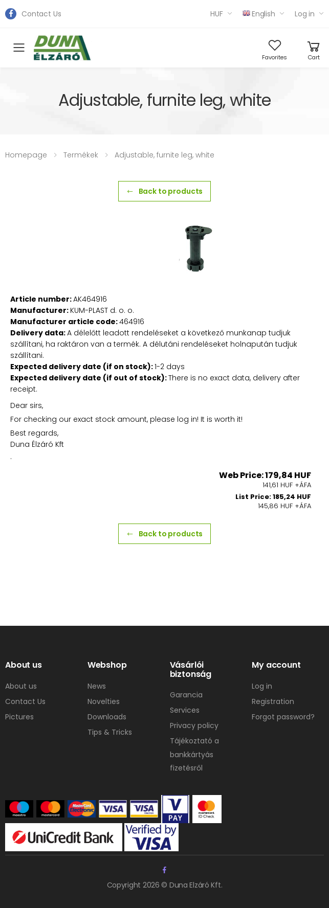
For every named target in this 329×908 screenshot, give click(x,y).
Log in (305, 14)
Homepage (26, 155)
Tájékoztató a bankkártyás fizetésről (194, 754)
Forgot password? (283, 717)
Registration (273, 701)
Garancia (186, 695)
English (259, 14)
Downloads (106, 717)
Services (185, 710)
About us (21, 686)
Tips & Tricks (109, 732)
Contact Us (41, 14)
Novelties (103, 701)
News (96, 686)
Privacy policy (194, 725)
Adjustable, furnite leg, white (164, 155)
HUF (216, 14)
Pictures (19, 717)
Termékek (80, 155)
